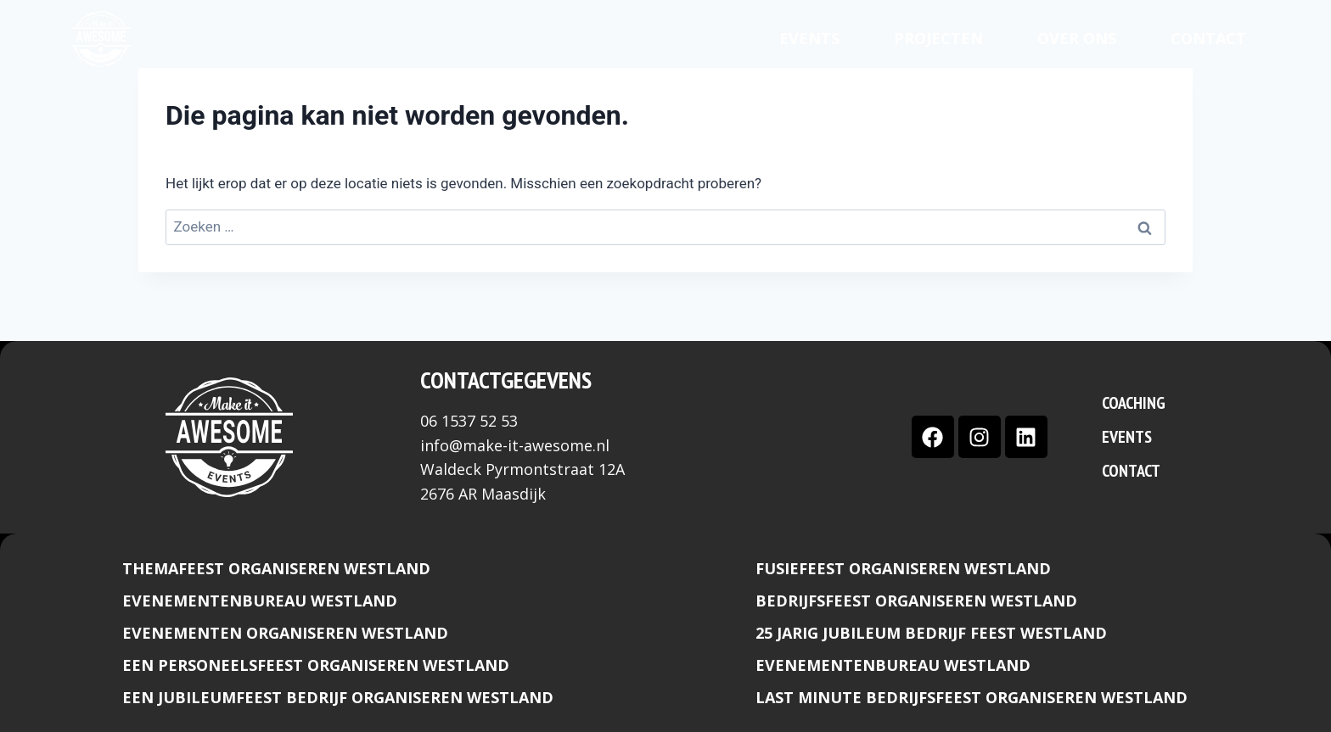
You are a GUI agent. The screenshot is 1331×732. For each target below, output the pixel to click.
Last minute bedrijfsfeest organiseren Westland (971, 697)
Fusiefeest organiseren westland (903, 568)
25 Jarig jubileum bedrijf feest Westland (931, 633)
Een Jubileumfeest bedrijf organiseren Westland (337, 697)
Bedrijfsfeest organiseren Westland (916, 600)
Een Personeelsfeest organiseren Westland (315, 665)
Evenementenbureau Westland (259, 600)
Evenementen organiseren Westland (285, 633)
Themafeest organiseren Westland (276, 568)
